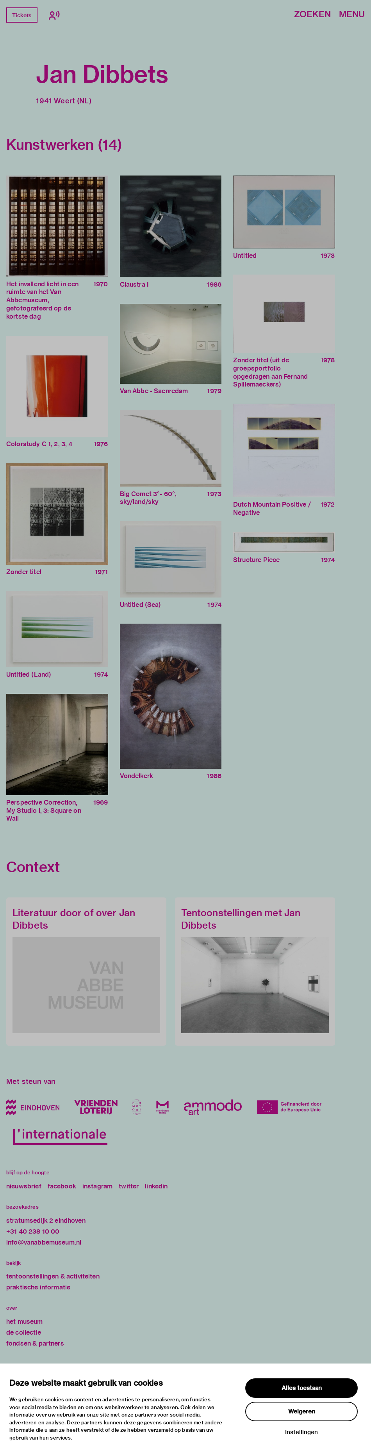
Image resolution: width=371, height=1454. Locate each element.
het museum (24, 1321)
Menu (352, 15)
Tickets (21, 15)
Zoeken (312, 15)
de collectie (23, 1332)
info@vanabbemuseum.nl (43, 1242)
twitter (129, 1186)
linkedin (156, 1186)
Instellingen (301, 1432)
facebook (62, 1186)
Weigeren (301, 1411)
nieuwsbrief (23, 1186)
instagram (97, 1186)
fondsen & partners (35, 1343)
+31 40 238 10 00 (32, 1231)
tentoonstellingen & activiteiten (53, 1276)
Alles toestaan (302, 1388)
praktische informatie (38, 1287)
